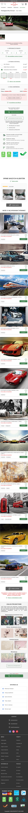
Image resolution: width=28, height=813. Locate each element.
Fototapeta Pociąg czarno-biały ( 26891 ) (11, 421)
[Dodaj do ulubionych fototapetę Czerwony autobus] (25, 515)
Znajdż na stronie (4, 746)
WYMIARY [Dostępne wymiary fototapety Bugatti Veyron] (23, 581)
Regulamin (3, 783)
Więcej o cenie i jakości (14, 97)
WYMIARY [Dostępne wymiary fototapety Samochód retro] (23, 487)
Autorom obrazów (4, 767)
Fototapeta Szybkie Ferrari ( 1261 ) (10, 390)
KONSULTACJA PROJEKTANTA (14, 665)
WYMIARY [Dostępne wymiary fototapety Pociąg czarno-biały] (23, 425)
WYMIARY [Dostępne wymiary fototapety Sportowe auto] (23, 239)
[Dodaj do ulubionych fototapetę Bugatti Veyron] (25, 578)
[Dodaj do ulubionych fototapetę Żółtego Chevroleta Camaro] (25, 546)
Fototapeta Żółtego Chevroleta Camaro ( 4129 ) (11, 547)
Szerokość (7, 50)
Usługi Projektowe (4, 749)
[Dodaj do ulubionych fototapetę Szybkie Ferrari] (25, 391)
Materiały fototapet (4, 753)
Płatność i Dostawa (4, 756)
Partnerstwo (3, 770)
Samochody (3, 239)
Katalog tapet (3, 740)
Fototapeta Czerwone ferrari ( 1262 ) (10, 359)
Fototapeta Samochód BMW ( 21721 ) (10, 328)
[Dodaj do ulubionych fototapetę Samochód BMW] (25, 329)
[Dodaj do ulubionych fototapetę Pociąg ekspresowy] (25, 297)
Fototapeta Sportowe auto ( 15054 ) (10, 235)
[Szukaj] (5, 4)
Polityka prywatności (5, 780)
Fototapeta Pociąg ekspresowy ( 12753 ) (11, 297)
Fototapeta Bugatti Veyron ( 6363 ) (10, 577)
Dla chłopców (8, 457)
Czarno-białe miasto (8, 519)
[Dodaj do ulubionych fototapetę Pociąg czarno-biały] (25, 422)
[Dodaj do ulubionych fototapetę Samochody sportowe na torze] (25, 453)
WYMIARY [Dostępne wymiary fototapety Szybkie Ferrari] (23, 394)
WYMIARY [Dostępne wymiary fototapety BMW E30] (23, 270)
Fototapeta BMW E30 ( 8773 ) (8, 266)
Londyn (2, 519)
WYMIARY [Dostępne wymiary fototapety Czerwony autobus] (23, 519)
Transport (2, 301)
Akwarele (8, 488)
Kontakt (2, 759)
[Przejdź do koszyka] (23, 4)
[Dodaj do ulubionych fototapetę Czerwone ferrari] (25, 360)
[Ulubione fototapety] (2, 4)
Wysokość (21, 50)
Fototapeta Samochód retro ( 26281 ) (10, 483)
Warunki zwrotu (4, 773)
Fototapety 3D (8, 425)
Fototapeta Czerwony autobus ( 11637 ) (11, 515)
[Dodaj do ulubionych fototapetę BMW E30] (25, 266)
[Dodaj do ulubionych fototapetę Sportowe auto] (25, 235)
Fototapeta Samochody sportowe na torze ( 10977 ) (12, 453)
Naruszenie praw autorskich (6, 776)
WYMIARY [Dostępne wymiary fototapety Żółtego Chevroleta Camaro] (23, 550)
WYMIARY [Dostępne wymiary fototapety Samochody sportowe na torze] (23, 456)
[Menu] (25, 4)
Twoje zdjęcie (3, 743)
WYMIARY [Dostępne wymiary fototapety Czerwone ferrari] (23, 363)
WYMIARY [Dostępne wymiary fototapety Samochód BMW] (23, 332)
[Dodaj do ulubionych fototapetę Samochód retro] (25, 484)
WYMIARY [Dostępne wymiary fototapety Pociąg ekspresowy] (23, 301)
